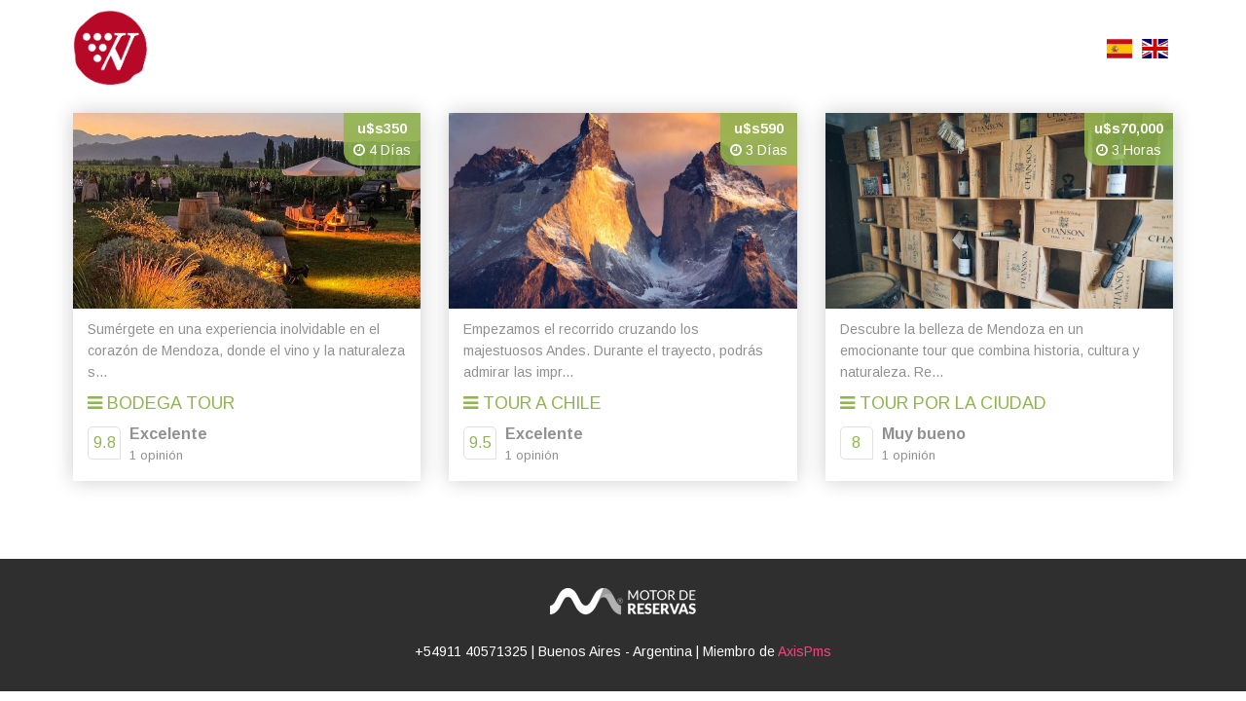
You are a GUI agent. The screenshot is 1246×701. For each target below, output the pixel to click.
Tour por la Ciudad (943, 403)
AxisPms (804, 651)
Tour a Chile (532, 403)
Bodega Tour (161, 403)
